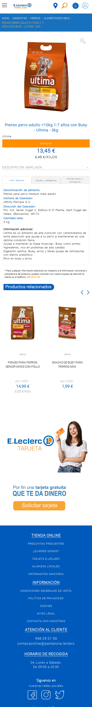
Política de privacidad (46, 598)
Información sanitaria (46, 574)
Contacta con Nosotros (46, 621)
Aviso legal (46, 613)
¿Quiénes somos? (46, 551)
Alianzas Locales (46, 566)
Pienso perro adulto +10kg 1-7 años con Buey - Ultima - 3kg (23, 24)
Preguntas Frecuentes (46, 543)
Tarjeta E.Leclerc (46, 558)
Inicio (5, 18)
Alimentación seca (57, 18)
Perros (35, 18)
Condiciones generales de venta (46, 590)
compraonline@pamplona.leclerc (46, 643)
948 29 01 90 (33, 277)
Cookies (46, 606)
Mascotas (20, 18)
